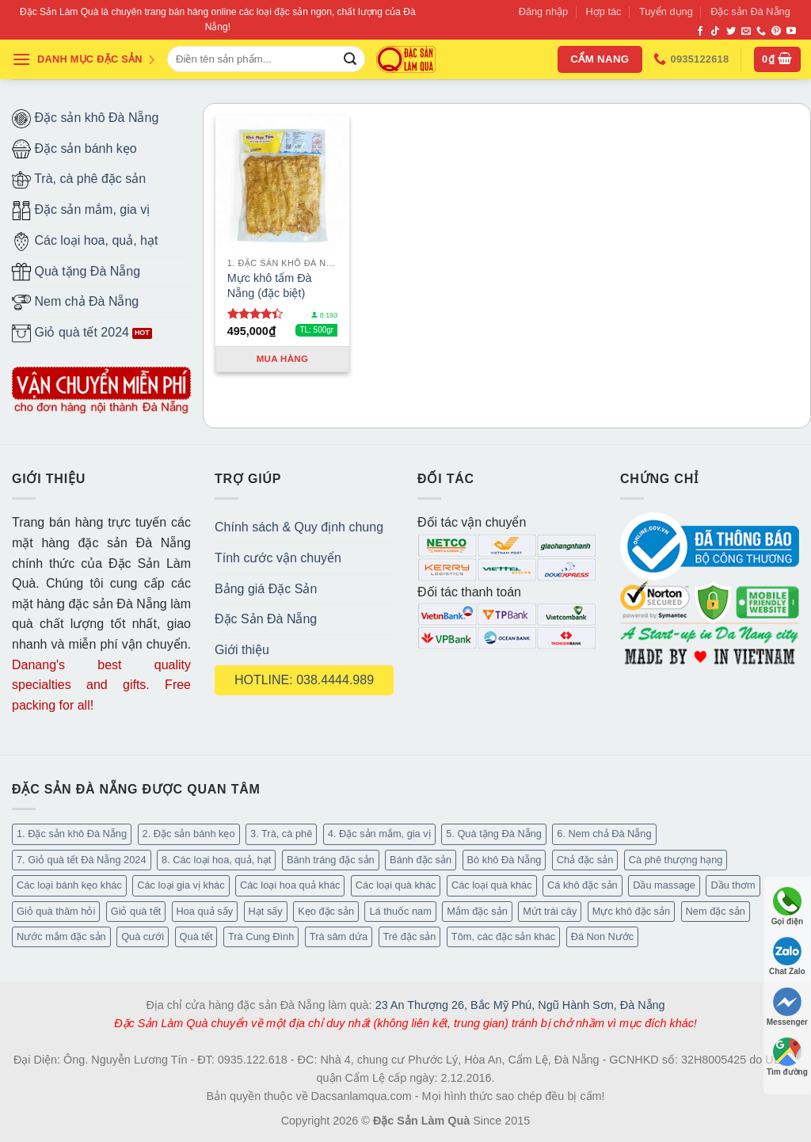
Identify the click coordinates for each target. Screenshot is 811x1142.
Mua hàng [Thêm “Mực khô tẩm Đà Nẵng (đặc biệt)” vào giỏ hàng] (283, 359)
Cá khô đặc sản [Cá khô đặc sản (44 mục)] (582, 885)
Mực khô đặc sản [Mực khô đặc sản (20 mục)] (631, 911)
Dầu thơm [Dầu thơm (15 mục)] (732, 885)
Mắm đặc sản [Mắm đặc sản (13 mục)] (477, 911)
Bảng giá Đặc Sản (266, 589)
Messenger (787, 1007)
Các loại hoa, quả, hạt (85, 241)
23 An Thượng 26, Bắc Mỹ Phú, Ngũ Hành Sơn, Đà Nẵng (520, 1005)
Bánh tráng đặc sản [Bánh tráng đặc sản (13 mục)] (331, 860)
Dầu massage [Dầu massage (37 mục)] (664, 885)
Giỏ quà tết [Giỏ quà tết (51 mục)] (136, 911)
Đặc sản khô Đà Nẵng (85, 118)
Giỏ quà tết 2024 (70, 333)
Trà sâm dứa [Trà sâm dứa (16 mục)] (338, 936)
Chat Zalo (787, 956)
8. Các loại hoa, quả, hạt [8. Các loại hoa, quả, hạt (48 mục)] (216, 860)
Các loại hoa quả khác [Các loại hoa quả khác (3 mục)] (290, 885)
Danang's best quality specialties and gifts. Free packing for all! (101, 685)
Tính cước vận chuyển (278, 558)
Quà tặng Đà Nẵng (76, 271)
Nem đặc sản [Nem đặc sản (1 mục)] (715, 911)
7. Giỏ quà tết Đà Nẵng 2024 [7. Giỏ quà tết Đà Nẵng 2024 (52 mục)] (82, 860)
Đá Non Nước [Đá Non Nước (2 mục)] (602, 936)
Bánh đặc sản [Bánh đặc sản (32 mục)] (420, 860)
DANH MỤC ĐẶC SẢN (84, 59)
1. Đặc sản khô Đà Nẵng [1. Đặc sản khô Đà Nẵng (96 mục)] (72, 833)
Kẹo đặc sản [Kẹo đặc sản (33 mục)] (326, 911)
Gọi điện (787, 906)
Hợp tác (604, 11)
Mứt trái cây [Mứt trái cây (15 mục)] (550, 911)
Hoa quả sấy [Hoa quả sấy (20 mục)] (205, 911)
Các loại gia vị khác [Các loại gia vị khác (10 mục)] (180, 885)
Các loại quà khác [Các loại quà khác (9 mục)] (396, 885)
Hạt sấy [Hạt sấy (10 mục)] (266, 911)
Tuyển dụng (666, 11)
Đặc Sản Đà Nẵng (266, 619)
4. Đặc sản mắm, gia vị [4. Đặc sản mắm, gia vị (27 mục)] (379, 833)
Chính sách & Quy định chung (299, 527)
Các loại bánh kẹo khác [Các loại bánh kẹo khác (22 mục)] (69, 885)
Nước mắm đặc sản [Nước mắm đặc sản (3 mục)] (61, 936)
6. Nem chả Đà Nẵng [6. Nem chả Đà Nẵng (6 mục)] (604, 833)
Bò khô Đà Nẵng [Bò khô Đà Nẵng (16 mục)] (504, 860)
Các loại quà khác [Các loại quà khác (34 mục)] (491, 885)
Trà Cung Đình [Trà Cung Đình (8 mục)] (261, 936)
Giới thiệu (242, 650)
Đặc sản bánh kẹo (74, 148)
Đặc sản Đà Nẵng (750, 11)
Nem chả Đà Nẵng (75, 302)
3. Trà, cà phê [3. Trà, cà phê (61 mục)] (281, 833)
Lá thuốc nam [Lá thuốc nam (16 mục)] (400, 911)
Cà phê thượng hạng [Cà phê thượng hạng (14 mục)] (676, 860)
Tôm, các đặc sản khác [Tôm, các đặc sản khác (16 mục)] (503, 936)
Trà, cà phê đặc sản (79, 179)
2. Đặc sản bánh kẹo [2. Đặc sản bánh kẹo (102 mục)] (189, 833)
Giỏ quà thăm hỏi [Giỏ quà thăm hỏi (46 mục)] (56, 911)
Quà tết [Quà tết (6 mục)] (196, 936)
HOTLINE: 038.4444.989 (304, 680)
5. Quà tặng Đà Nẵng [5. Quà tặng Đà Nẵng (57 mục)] (494, 833)
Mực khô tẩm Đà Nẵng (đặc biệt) (269, 285)
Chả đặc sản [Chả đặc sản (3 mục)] (585, 860)
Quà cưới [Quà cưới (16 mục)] (142, 936)
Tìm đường (787, 1056)
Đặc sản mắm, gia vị (81, 210)
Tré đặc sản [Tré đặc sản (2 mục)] (409, 936)
